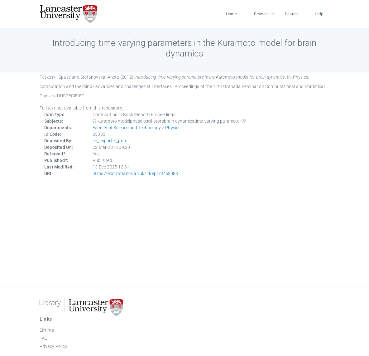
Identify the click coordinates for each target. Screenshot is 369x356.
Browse (261, 14)
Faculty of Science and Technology (127, 127)
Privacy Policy (53, 346)
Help (319, 14)
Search (291, 14)
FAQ (44, 338)
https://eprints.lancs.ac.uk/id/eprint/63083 (135, 173)
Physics (172, 127)
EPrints (47, 330)
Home (231, 14)
